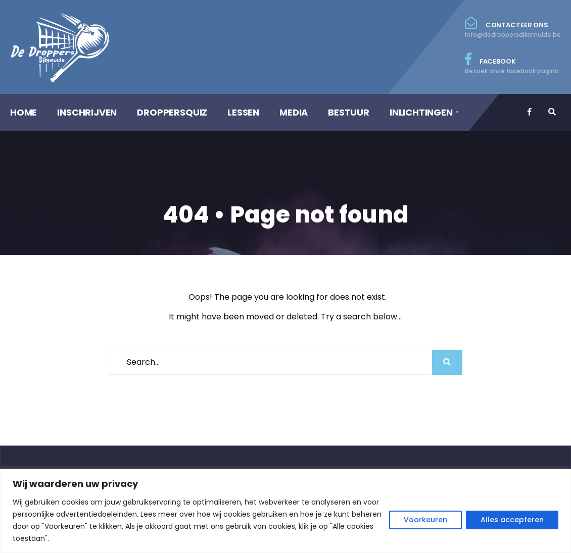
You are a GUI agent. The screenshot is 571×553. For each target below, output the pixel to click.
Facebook (513, 64)
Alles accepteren (512, 520)
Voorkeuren (425, 520)
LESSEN (243, 112)
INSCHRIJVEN (87, 112)
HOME (23, 112)
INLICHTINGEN (421, 112)
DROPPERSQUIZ (172, 112)
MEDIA (293, 112)
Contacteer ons (513, 28)
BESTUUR (348, 112)
